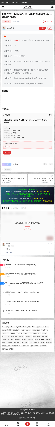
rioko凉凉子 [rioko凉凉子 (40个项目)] (16, 383)
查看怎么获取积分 (43, 244)
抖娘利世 (17, 40)
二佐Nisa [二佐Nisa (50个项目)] (19, 386)
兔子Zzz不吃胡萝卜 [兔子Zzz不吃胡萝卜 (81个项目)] (34, 386)
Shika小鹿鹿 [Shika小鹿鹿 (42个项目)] (36, 383)
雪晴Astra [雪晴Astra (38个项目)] (26, 398)
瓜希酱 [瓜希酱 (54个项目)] (10, 395)
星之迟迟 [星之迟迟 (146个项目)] (10, 392)
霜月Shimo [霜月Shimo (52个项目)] (43, 398)
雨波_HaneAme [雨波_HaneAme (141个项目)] (16, 398)
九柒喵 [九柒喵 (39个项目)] (13, 386)
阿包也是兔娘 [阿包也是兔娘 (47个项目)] (6, 398)
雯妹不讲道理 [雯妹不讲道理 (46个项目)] (34, 398)
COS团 (32, 410)
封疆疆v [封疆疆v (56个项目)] (21, 389)
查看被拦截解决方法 (39, 251)
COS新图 (6, 21)
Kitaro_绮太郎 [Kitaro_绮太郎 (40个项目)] (36, 379)
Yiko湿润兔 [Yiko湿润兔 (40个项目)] (44, 383)
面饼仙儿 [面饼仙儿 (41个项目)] (5, 401)
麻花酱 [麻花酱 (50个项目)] (11, 401)
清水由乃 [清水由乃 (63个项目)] (48, 392)
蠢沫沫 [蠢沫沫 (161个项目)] (43, 395)
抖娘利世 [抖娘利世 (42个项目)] (44, 389)
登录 (10, 199)
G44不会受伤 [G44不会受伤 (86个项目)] (27, 379)
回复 (50, 305)
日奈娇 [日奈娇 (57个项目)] (4, 392)
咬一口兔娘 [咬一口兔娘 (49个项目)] (5, 389)
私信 (50, 28)
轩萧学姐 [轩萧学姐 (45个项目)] (49, 395)
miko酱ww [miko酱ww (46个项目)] (45, 379)
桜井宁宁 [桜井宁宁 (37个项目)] (17, 392)
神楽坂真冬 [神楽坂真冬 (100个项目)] (17, 395)
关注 (42, 28)
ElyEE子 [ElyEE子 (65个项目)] (18, 379)
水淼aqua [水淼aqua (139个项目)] (31, 392)
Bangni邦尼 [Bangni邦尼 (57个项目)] (5, 379)
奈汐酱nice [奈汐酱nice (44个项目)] (14, 389)
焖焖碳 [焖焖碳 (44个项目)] (4, 395)
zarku (8, 296)
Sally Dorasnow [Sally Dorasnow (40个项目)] (26, 383)
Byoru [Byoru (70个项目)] (12, 379)
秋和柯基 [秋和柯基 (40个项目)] (24, 395)
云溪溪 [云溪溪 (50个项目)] (25, 386)
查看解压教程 (47, 254)
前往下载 (48, 21)
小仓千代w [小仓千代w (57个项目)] (28, 389)
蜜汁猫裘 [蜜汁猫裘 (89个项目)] (36, 395)
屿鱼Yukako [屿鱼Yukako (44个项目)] (36, 389)
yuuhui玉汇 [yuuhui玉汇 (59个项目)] (5, 386)
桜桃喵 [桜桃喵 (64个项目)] (24, 392)
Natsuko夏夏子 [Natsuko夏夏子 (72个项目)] (6, 383)
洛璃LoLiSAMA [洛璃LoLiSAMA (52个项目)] (39, 392)
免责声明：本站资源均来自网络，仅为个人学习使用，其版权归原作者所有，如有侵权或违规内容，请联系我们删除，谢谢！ (27, 414)
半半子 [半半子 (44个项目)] (44, 386)
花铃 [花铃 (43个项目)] (30, 395)
